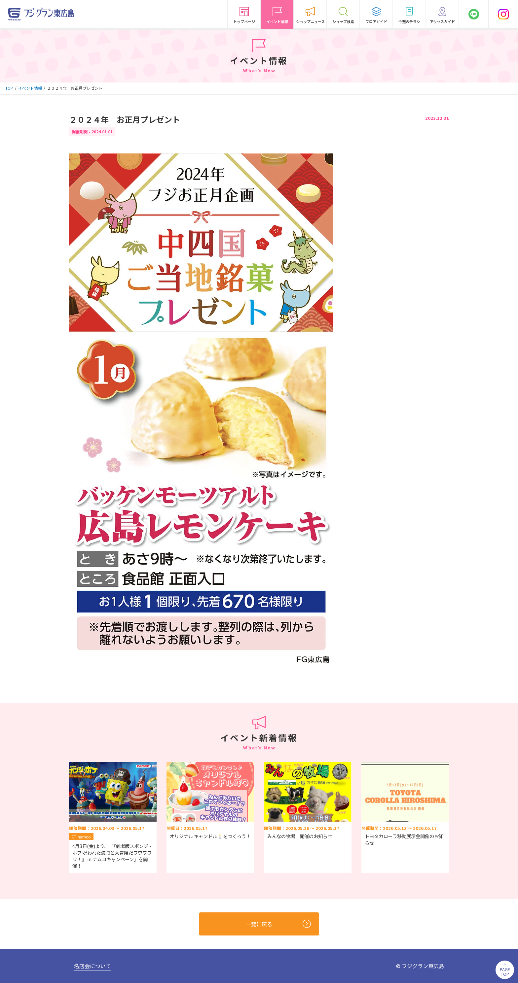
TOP (9, 88)
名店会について (92, 966)
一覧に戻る (278, 924)
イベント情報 (30, 88)
